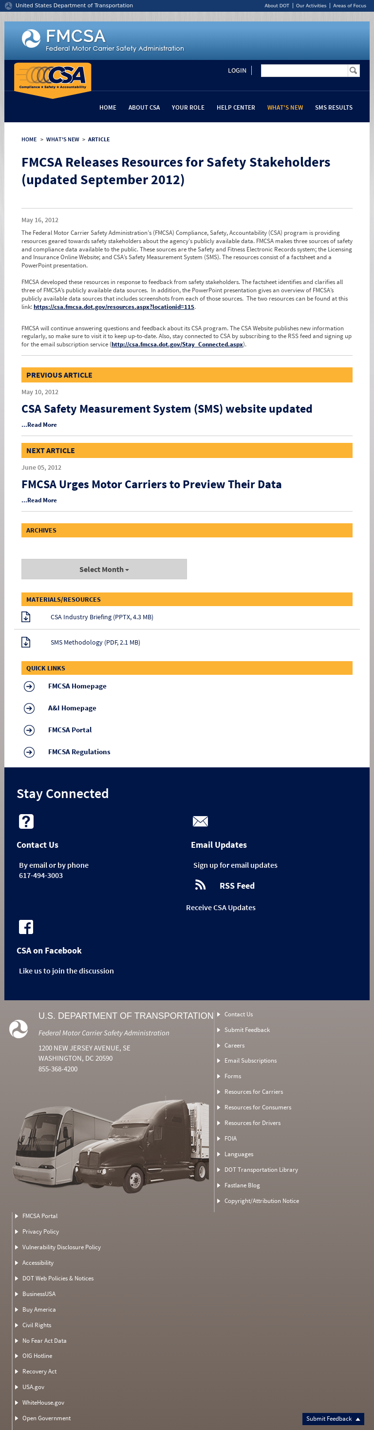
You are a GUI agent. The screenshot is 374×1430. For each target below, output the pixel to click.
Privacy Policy (40, 1231)
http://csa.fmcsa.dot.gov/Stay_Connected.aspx (177, 344)
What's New (285, 107)
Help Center (236, 107)
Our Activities (311, 5)
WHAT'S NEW (62, 139)
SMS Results (334, 107)
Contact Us (238, 1014)
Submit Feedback (333, 1418)
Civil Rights (36, 1325)
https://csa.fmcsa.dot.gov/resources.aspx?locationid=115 (114, 307)
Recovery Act (39, 1371)
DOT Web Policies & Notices (58, 1278)
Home (107, 107)
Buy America (39, 1309)
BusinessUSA (39, 1294)
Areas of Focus (349, 5)
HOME (29, 139)
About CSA (144, 107)
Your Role (188, 107)
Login (237, 70)
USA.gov (33, 1387)
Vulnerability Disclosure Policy (61, 1247)
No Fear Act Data (44, 1340)
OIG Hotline (37, 1356)
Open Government (46, 1418)
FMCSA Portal (39, 1216)
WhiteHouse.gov (43, 1402)
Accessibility (38, 1262)
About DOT (276, 5)
